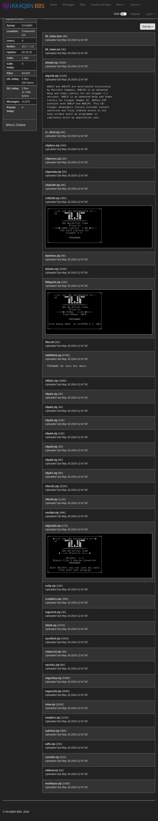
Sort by (147, 26)
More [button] (120, 4)
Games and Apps (101, 4)
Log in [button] (150, 13)
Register (135, 13)
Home (53, 4)
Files (82, 4)
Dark (120, 14)
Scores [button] (136, 4)
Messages (68, 4)
